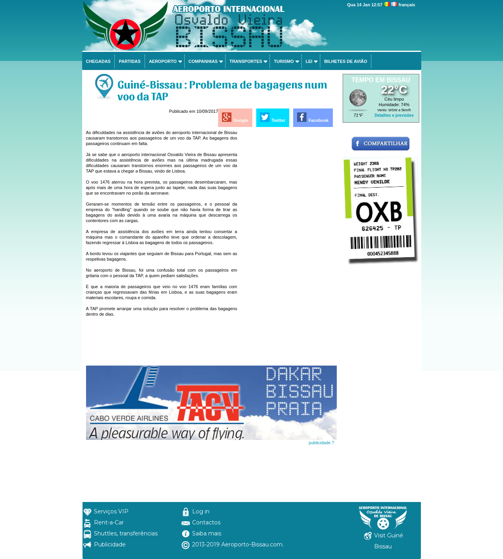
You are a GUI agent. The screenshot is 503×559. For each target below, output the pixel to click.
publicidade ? (321, 442)
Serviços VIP (111, 511)
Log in (200, 511)
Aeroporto (163, 61)
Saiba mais (206, 533)
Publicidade (110, 544)
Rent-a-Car (109, 522)
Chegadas (98, 61)
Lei (309, 61)
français (406, 4)
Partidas (129, 61)
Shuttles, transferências (126, 533)
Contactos (206, 522)
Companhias (203, 61)
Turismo (284, 61)
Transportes (245, 61)
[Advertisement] (288, 248)
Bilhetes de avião (345, 61)
